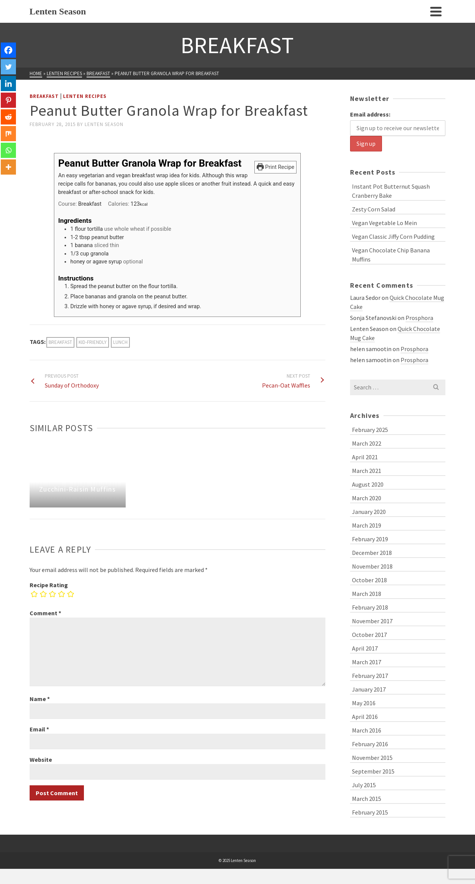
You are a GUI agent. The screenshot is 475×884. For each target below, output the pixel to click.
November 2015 (372, 757)
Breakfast (44, 96)
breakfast (60, 342)
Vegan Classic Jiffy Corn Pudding (393, 236)
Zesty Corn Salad (373, 209)
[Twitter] (8, 66)
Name (40, 699)
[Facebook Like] (30, 137)
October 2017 (369, 634)
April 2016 (365, 716)
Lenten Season (104, 124)
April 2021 (365, 457)
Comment (45, 613)
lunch (120, 342)
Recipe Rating (49, 585)
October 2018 (369, 580)
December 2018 (372, 552)
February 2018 (370, 607)
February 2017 (370, 675)
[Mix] (8, 133)
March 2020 (366, 498)
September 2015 (373, 771)
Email (39, 729)
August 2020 (367, 484)
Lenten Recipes (85, 96)
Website (41, 759)
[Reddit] (8, 116)
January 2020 (369, 511)
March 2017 (366, 662)
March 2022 (366, 443)
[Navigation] (435, 11)
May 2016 (364, 703)
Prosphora (419, 317)
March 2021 (366, 470)
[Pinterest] (8, 100)
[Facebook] (8, 50)
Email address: (370, 114)
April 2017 (365, 648)
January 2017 (369, 689)
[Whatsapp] (8, 150)
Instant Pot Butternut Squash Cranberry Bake (391, 191)
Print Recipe (275, 167)
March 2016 (366, 730)
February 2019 (370, 539)
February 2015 (370, 812)
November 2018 (372, 566)
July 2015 (364, 785)
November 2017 (372, 621)
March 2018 (366, 593)
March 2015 (366, 798)
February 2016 (370, 744)
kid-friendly (93, 342)
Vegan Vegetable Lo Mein (384, 223)
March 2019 (366, 525)
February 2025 (370, 429)
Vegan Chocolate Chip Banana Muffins (391, 254)
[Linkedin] (8, 83)
